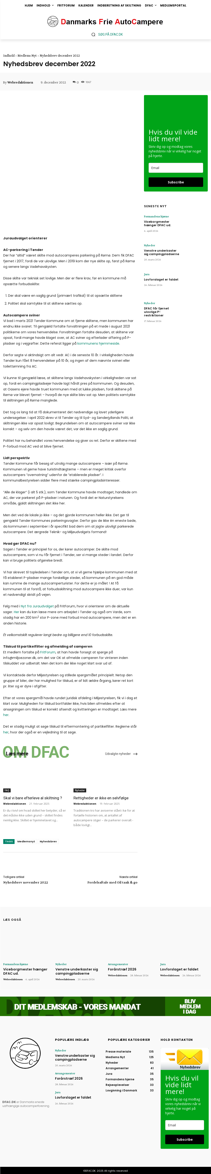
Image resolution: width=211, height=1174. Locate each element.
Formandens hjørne (155, 216)
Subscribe (176, 182)
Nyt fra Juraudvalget (37, 606)
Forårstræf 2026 (121, 969)
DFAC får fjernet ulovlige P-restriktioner (161, 309)
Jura (146, 274)
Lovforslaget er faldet (159, 279)
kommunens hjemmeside (98, 343)
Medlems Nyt (27, 55)
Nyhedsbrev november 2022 (25, 882)
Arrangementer (116, 964)
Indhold (9, 55)
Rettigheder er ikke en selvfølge (100, 798)
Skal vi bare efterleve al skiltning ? (32, 798)
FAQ (7, 790)
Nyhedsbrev (48, 841)
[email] (176, 168)
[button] (105, 34)
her (6, 715)
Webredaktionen (20, 82)
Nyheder (80, 790)
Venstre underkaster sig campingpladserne (161, 251)
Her (16, 612)
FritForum (47, 652)
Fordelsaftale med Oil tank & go (112, 882)
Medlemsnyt (26, 841)
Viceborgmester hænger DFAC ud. (162, 222)
